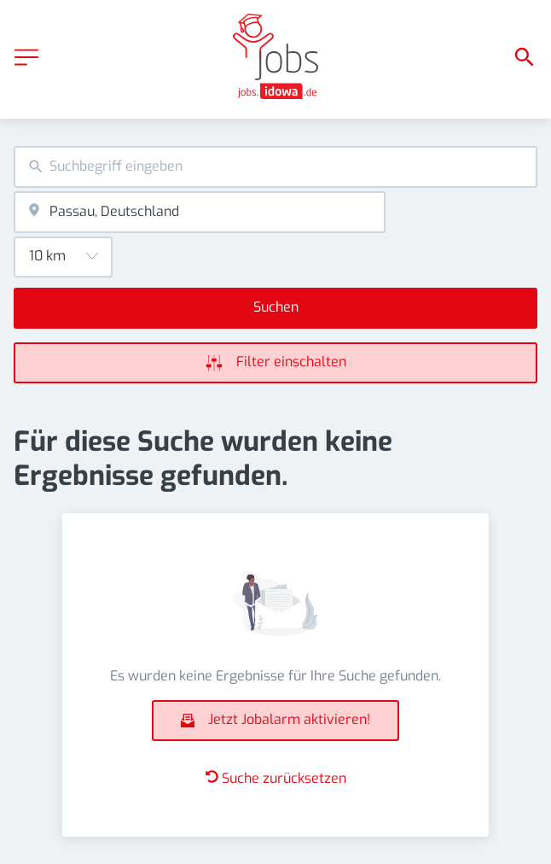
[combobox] (275, 167)
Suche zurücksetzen (276, 778)
